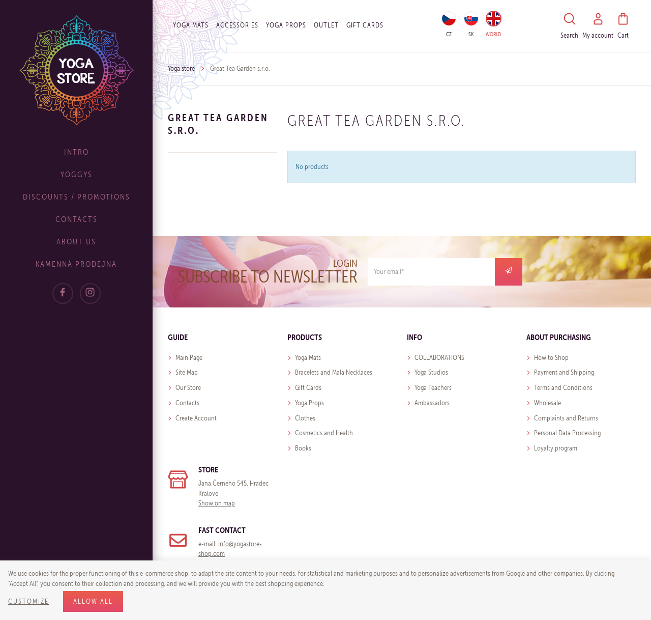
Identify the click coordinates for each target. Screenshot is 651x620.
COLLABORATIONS (439, 357)
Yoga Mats (191, 25)
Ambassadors (432, 403)
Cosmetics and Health (324, 433)
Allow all (93, 601)
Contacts (76, 219)
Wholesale (547, 403)
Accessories (237, 25)
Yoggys (77, 174)
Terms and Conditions (563, 387)
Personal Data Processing (567, 433)
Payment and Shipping (564, 372)
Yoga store (181, 68)
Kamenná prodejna (76, 264)
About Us (76, 241)
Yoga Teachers (433, 387)
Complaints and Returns (566, 418)
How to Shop (551, 357)
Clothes (305, 418)
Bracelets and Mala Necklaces (333, 372)
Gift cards (364, 25)
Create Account (196, 418)
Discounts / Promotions (76, 197)
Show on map (216, 503)
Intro (76, 152)
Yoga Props (286, 25)
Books (303, 448)
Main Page (188, 357)
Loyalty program (555, 448)
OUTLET (326, 25)
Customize (28, 601)
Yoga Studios (431, 372)
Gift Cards (308, 387)
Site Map (186, 372)
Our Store (188, 387)
